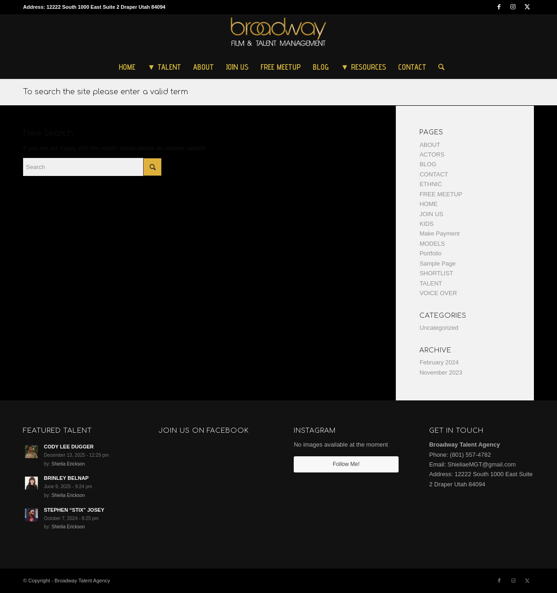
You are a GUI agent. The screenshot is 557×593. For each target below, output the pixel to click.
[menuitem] (127, 67)
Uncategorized (438, 327)
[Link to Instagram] (513, 7)
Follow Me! (346, 464)
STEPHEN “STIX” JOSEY (74, 510)
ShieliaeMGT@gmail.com (482, 464)
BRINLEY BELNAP (66, 478)
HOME (428, 203)
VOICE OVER (438, 293)
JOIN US (431, 214)
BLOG (427, 164)
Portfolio (430, 253)
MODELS (432, 243)
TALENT (430, 283)
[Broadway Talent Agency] (278, 34)
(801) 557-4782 (470, 454)
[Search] (438, 67)
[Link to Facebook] (499, 7)
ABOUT (429, 144)
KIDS (426, 223)
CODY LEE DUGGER (69, 446)
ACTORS (431, 154)
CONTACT (433, 174)
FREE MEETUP (440, 194)
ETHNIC (430, 184)
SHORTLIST (436, 273)
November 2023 (440, 372)
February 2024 (439, 362)
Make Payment (439, 233)
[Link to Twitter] (527, 7)
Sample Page (437, 263)
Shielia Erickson (68, 463)
